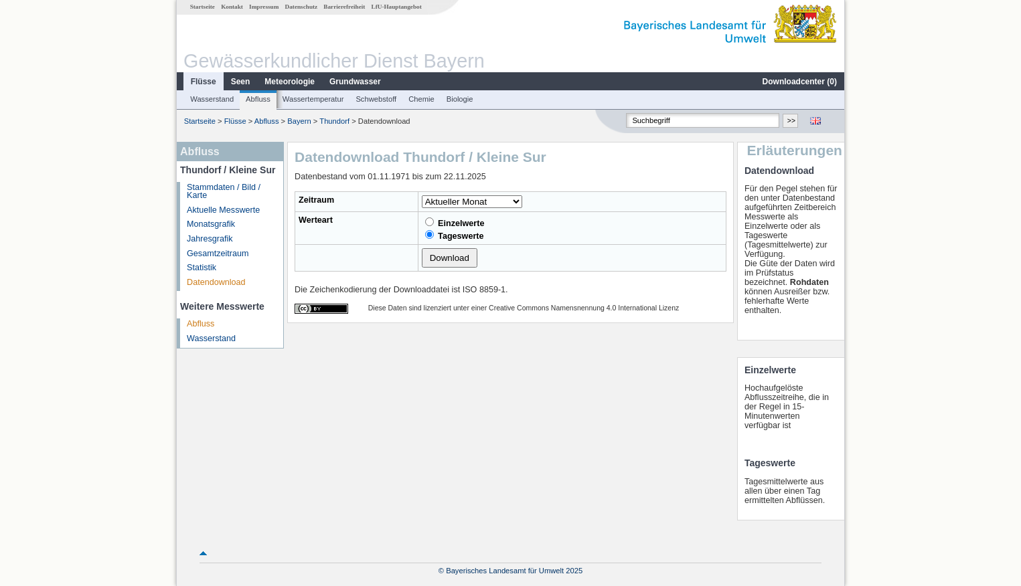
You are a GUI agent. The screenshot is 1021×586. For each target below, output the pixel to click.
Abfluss (258, 99)
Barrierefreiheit (344, 6)
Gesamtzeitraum (217, 253)
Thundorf (334, 121)
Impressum (264, 6)
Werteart (316, 220)
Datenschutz (301, 6)
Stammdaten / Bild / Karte (223, 192)
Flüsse (203, 81)
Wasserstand (212, 99)
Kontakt (232, 6)
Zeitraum (316, 200)
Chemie (421, 99)
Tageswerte (454, 235)
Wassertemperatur (313, 99)
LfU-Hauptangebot (397, 6)
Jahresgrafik (210, 238)
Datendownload (216, 282)
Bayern (299, 121)
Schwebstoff (376, 99)
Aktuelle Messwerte (223, 210)
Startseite (202, 6)
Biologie (460, 99)
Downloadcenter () (800, 81)
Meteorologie (289, 81)
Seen (240, 81)
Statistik (201, 267)
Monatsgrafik (211, 224)
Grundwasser (355, 81)
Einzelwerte (455, 222)
